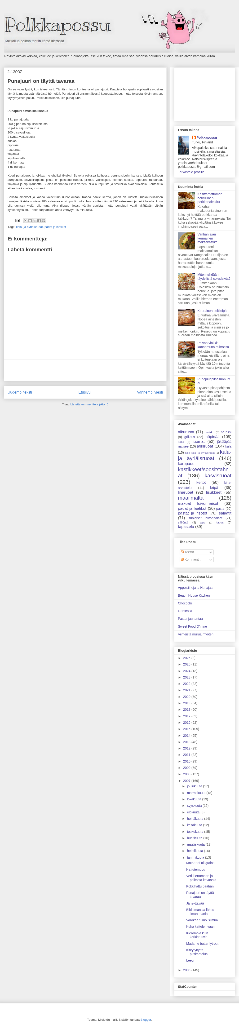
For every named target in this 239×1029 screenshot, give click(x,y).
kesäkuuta (195, 825)
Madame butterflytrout (202, 943)
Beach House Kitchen (194, 595)
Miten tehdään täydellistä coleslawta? (214, 276)
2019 (187, 703)
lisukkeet (213, 492)
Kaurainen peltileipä (212, 311)
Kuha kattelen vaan (200, 926)
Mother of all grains (200, 863)
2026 (187, 658)
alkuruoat (186, 432)
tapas (220, 522)
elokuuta (193, 812)
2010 (187, 761)
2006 (187, 970)
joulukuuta (195, 786)
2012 (187, 748)
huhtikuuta (195, 838)
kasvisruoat (218, 476)
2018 (187, 709)
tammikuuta (196, 857)
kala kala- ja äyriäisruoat (200, 452)
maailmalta (191, 498)
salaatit (225, 513)
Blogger (146, 1019)
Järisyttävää (195, 903)
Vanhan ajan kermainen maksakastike (208, 238)
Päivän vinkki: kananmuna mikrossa (213, 345)
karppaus (186, 463)
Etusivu (85, 392)
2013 (187, 742)
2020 (187, 697)
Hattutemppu (195, 869)
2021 (187, 690)
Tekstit (187, 552)
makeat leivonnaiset (198, 503)
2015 (187, 729)
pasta (220, 508)
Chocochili (185, 603)
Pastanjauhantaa (190, 619)
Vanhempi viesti (150, 392)
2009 (187, 768)
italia (181, 442)
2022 (187, 684)
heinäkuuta (195, 819)
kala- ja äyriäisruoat (29, 227)
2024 (187, 671)
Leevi (190, 960)
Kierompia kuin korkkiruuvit (197, 935)
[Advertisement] (85, 370)
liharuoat (185, 492)
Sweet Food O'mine (192, 626)
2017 (187, 716)
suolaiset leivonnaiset (205, 518)
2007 (187, 781)
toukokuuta (195, 832)
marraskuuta (196, 793)
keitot (201, 482)
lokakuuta (194, 799)
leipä (214, 487)
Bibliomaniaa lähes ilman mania (200, 912)
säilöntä (183, 522)
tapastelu (186, 526)
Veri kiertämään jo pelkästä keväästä (201, 878)
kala (228, 446)
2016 (187, 722)
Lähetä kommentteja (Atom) (89, 404)
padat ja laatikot (55, 227)
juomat (198, 441)
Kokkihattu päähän (200, 886)
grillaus (189, 437)
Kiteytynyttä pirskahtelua (197, 952)
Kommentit (190, 559)
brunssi (226, 432)
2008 (187, 774)
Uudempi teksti (20, 392)
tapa (202, 522)
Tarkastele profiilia (191, 172)
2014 (187, 735)
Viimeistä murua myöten (195, 634)
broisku (209, 432)
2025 (187, 664)
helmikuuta (195, 851)
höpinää (212, 437)
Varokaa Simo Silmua (202, 920)
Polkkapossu (207, 137)
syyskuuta (195, 805)
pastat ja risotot (192, 513)
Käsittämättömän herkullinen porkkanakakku (210, 198)
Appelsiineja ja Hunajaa (195, 588)
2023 (187, 677)
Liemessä (185, 611)
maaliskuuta (196, 844)
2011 (187, 755)
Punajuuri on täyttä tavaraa (200, 895)
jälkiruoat (205, 446)
